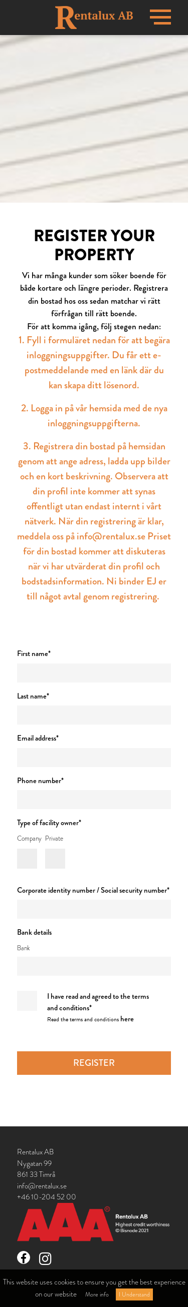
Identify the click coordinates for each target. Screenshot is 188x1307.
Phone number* (40, 780)
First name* (34, 653)
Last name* (33, 696)
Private (55, 839)
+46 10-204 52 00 (46, 1196)
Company (23, 839)
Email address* (38, 738)
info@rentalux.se (42, 1185)
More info (97, 1294)
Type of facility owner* (49, 822)
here (127, 1018)
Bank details (34, 932)
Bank (23, 948)
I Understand (134, 1294)
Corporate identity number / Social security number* (93, 890)
